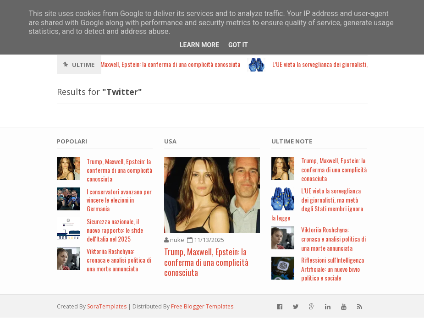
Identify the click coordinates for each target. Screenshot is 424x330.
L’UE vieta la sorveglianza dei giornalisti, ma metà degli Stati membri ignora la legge (317, 204)
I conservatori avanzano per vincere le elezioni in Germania (119, 200)
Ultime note (291, 141)
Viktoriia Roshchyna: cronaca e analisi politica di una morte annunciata (119, 259)
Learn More (199, 45)
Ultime (83, 64)
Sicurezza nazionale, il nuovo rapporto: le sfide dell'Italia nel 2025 (115, 229)
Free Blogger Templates (202, 306)
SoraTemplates (107, 306)
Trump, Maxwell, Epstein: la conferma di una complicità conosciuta (119, 169)
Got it (238, 45)
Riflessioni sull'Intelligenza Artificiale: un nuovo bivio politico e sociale (332, 268)
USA (170, 141)
